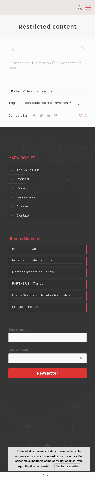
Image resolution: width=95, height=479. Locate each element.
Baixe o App (26, 197)
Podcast (23, 179)
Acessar (23, 206)
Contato (23, 215)
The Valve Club (28, 170)
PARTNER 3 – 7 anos (27, 283)
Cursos (22, 188)
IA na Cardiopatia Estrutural (32, 249)
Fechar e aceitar (67, 466)
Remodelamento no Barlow (33, 272)
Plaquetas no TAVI (25, 307)
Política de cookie (37, 466)
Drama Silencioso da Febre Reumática (41, 295)
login (78, 103)
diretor (41, 63)
